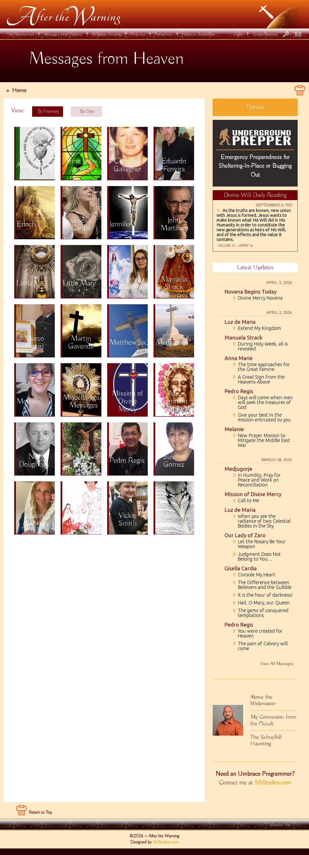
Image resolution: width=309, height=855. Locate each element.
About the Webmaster (262, 700)
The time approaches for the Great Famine (261, 367)
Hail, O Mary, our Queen (261, 602)
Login (238, 34)
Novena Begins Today (251, 292)
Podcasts (138, 34)
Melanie (234, 429)
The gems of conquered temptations (260, 613)
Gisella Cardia (241, 568)
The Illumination (20, 34)
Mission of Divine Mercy (253, 494)
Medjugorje (238, 469)
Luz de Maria (240, 322)
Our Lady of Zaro (245, 535)
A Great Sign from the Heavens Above (258, 379)
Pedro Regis (239, 391)
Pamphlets (163, 34)
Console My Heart (253, 574)
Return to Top (40, 812)
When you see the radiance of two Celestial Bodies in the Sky (261, 521)
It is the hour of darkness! (262, 595)
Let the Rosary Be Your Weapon (259, 544)
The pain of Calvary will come (260, 646)
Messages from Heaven (63, 34)
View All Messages (276, 664)
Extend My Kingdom (256, 328)
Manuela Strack (243, 337)
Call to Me (245, 500)
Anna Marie (239, 358)
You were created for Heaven (257, 633)
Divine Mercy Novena (257, 298)
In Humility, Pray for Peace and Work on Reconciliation (256, 480)
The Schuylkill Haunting (266, 740)
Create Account (265, 34)
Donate (255, 107)
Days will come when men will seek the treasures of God (262, 402)
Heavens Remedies (198, 34)
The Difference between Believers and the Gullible (262, 585)
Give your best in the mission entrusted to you (261, 417)
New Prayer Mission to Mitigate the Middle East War (261, 440)
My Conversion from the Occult (273, 720)
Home (19, 90)
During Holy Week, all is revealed (260, 346)
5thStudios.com (272, 783)
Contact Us (280, 824)
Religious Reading (106, 34)
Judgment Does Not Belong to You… (256, 556)
